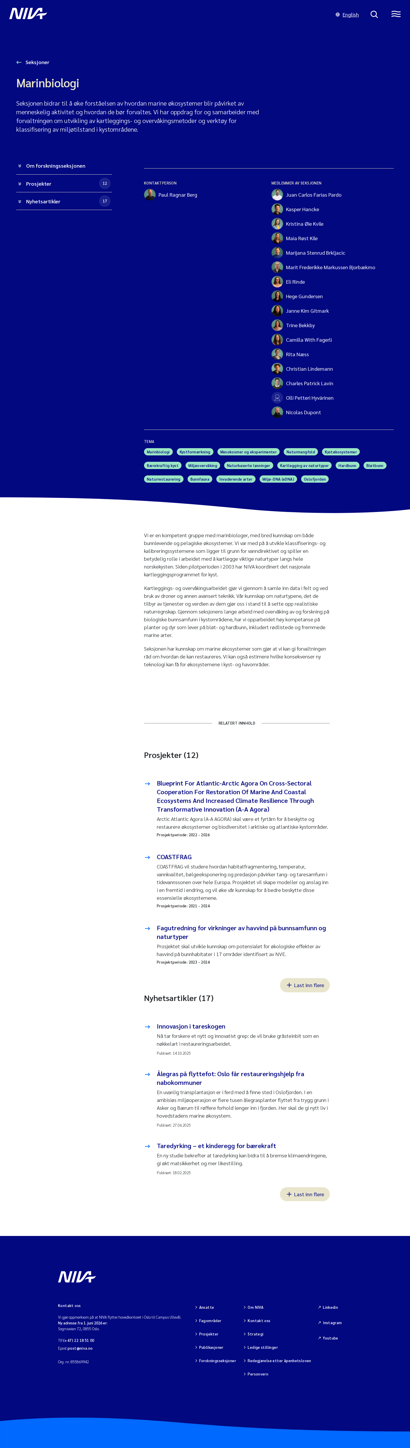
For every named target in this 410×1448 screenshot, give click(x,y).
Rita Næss (290, 354)
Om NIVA (255, 1307)
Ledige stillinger (263, 1347)
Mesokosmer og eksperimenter (248, 451)
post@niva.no (80, 1348)
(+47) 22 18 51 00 (78, 1340)
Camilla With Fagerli (301, 339)
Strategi (255, 1333)
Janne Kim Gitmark (300, 310)
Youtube (330, 1337)
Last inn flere (305, 985)
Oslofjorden (315, 479)
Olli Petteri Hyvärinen (302, 397)
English (347, 14)
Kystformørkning (195, 451)
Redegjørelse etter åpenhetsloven (279, 1360)
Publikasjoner (211, 1347)
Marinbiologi (158, 451)
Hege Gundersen (297, 296)
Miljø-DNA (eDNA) (278, 479)
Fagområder (210, 1320)
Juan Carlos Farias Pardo (306, 194)
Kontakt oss (259, 1320)
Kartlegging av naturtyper (304, 465)
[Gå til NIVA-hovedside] (166, 14)
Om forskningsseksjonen (55, 165)
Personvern (258, 1373)
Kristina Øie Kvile (297, 223)
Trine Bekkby (293, 325)
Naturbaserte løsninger (248, 465)
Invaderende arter (236, 479)
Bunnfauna (200, 479)
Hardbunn (347, 465)
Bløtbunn (375, 465)
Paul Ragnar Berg (170, 194)
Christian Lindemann (302, 368)
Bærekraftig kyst (163, 465)
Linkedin (330, 1307)
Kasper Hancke (295, 209)
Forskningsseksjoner (217, 1360)
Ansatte (206, 1307)
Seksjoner (36, 62)
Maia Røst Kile (294, 238)
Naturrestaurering (164, 479)
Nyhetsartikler (68, 201)
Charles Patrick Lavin (302, 383)
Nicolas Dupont (296, 412)
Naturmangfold (301, 451)
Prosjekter (68, 183)
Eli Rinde (288, 281)
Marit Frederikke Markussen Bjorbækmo (323, 267)
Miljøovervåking (202, 465)
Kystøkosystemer (341, 451)
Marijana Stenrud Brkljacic (308, 252)
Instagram (332, 1322)
